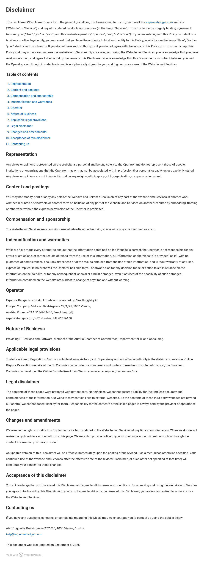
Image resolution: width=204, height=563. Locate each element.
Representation (20, 84)
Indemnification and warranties (31, 102)
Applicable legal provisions (28, 120)
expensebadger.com (159, 22)
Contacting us (19, 144)
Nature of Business (23, 114)
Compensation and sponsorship (31, 96)
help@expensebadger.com (24, 534)
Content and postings (24, 90)
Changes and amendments (28, 132)
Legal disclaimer (21, 126)
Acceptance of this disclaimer (30, 138)
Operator (16, 108)
